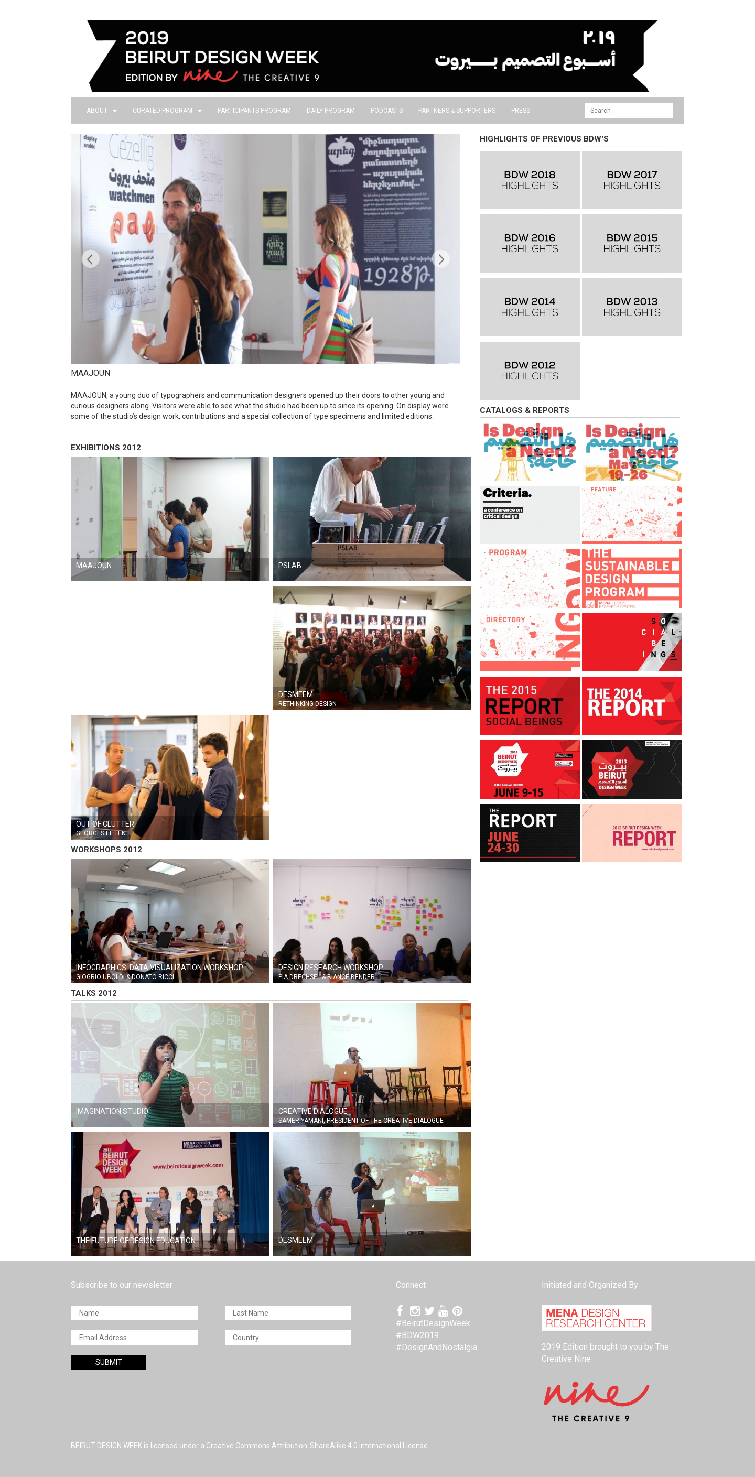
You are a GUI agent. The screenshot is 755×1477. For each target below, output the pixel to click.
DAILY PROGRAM (331, 110)
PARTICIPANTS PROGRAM (254, 110)
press (520, 110)
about (102, 110)
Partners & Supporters (456, 110)
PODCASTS (387, 110)
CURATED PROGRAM (167, 110)
